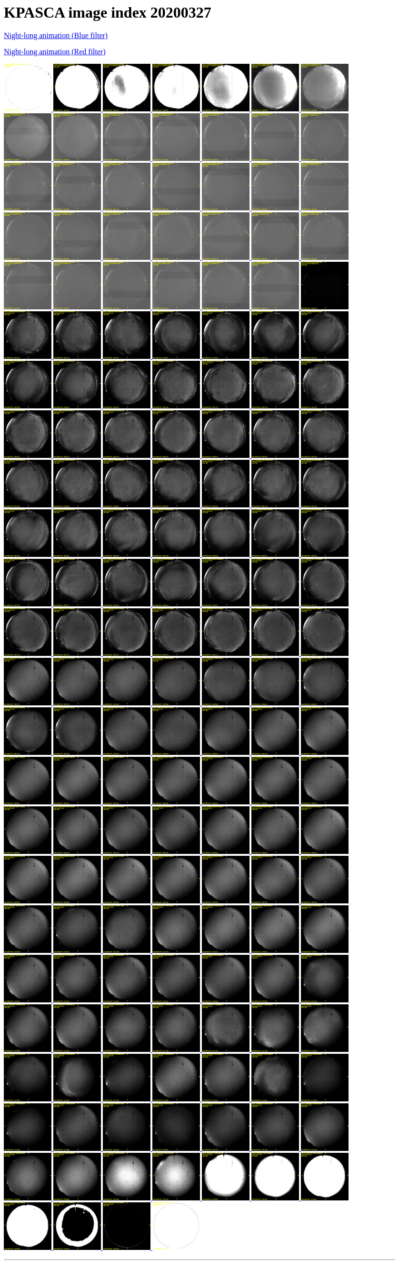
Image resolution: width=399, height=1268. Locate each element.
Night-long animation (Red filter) (55, 52)
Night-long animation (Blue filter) (56, 35)
